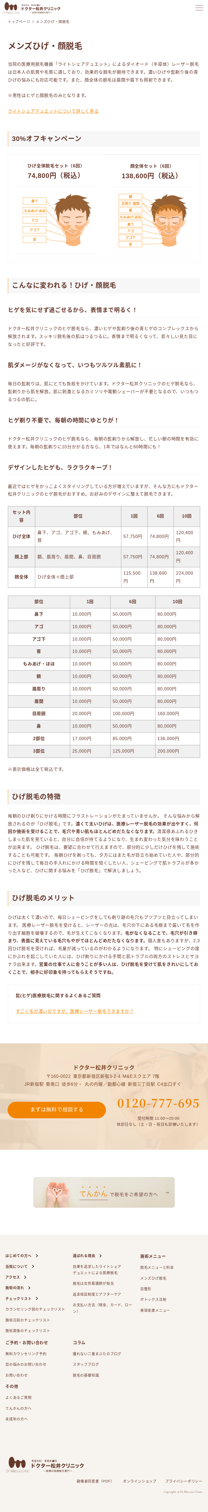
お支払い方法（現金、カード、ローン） (102, 1308)
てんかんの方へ (18, 1408)
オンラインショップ (140, 1481)
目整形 (145, 1289)
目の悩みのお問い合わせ (26, 1364)
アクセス (12, 1277)
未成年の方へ (16, 1419)
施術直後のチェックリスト (27, 1331)
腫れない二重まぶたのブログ (97, 1354)
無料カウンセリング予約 (26, 1354)
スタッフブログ (86, 1364)
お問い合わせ (16, 1375)
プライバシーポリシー (184, 1481)
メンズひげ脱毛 (153, 1278)
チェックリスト (18, 1299)
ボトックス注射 (153, 1299)
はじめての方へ (18, 1256)
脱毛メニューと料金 (157, 1267)
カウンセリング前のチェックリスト (35, 1309)
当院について (16, 1266)
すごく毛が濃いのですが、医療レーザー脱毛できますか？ (75, 1011)
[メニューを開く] (199, 7)
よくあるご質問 (18, 1397)
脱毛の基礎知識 (86, 1375)
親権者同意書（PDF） (95, 1481)
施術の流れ (14, 1288)
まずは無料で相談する (57, 1110)
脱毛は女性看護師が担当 (93, 1283)
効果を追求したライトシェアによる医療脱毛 (97, 1270)
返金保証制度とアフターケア (97, 1294)
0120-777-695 (158, 1102)
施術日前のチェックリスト (27, 1320)
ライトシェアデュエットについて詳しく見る (53, 111)
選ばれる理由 (84, 1256)
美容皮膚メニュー (155, 1310)
